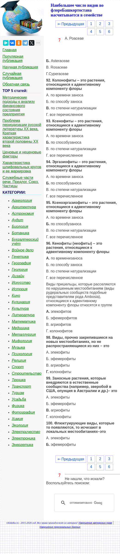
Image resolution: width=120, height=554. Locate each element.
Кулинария (21, 302)
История (19, 289)
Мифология (22, 341)
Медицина (20, 328)
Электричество (26, 432)
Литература (23, 315)
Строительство (27, 373)
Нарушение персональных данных (60, 527)
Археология (22, 201)
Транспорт (21, 386)
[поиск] (86, 503)
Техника (19, 380)
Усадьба (19, 399)
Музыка (18, 347)
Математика (24, 321)
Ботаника (20, 233)
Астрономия (23, 213)
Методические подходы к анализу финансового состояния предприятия (19, 105)
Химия (17, 419)
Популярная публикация (13, 58)
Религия (19, 360)
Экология (20, 425)
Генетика (20, 257)
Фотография (23, 412)
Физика (18, 406)
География (21, 263)
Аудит (17, 220)
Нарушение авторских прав (95, 522)
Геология (20, 270)
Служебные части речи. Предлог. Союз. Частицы (21, 182)
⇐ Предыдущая (70, 24)
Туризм (18, 393)
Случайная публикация (13, 76)
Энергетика (22, 445)
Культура (20, 308)
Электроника (23, 438)
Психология (22, 354)
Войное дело (23, 250)
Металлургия (24, 334)
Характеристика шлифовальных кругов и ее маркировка (22, 167)
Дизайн (18, 276)
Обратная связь (16, 84)
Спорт (18, 367)
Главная (10, 50)
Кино (16, 296)
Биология (20, 226)
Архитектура (24, 207)
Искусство (21, 283)
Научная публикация (20, 67)
